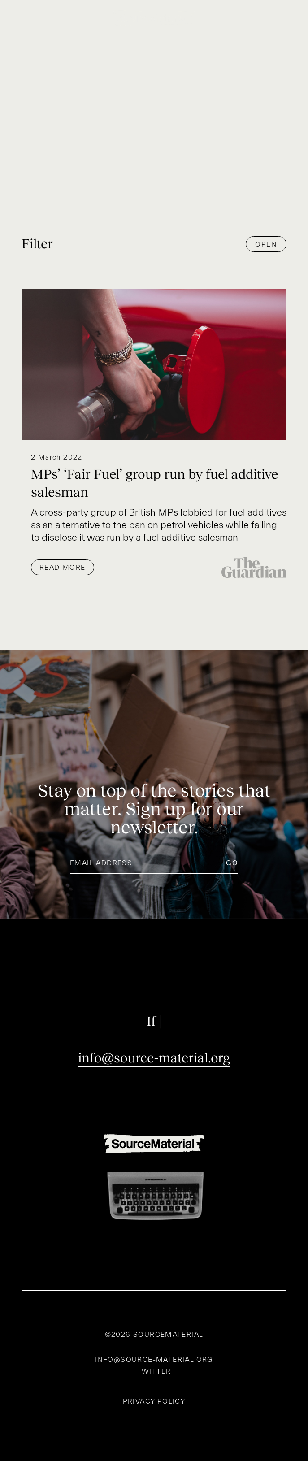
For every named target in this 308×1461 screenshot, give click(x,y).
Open (266, 244)
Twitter (154, 1371)
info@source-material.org (154, 1057)
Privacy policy (154, 1401)
